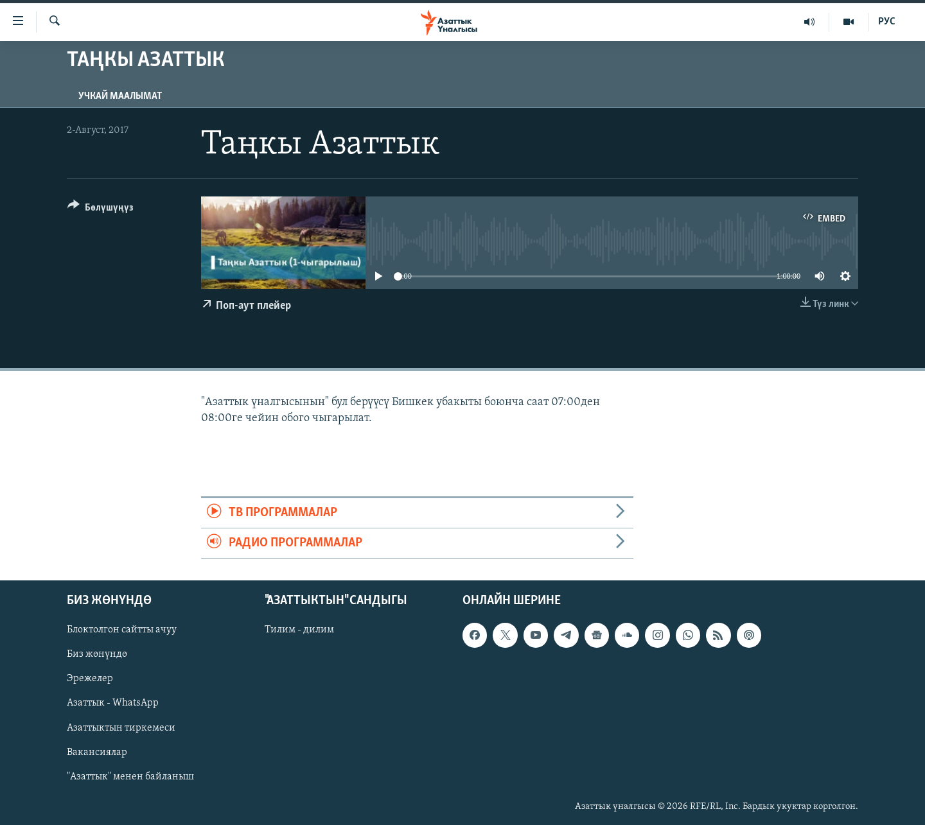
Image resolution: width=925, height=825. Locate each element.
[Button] (100, 209)
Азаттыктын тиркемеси (121, 728)
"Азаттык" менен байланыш (130, 777)
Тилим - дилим (299, 630)
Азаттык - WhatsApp (113, 704)
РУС (886, 22)
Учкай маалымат (120, 96)
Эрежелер (90, 679)
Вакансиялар (97, 752)
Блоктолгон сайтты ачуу (122, 630)
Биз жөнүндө (97, 655)
